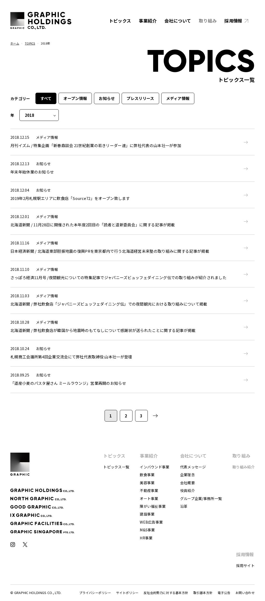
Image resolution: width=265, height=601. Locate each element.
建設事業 (147, 514)
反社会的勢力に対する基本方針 (166, 592)
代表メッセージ (193, 466)
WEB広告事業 (151, 522)
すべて (46, 98)
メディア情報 (178, 98)
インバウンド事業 (154, 466)
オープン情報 (75, 98)
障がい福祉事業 (153, 506)
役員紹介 (187, 490)
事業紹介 (148, 20)
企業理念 (187, 474)
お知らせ (107, 98)
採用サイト (245, 565)
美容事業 (147, 482)
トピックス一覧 (116, 466)
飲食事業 (147, 474)
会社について (177, 20)
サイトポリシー (127, 592)
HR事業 (146, 537)
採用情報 (233, 20)
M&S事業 (147, 529)
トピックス (120, 20)
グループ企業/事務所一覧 (201, 498)
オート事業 (149, 498)
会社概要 (187, 482)
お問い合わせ (245, 592)
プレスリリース (140, 98)
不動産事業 (149, 490)
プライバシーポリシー (95, 592)
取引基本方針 (202, 592)
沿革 (184, 506)
